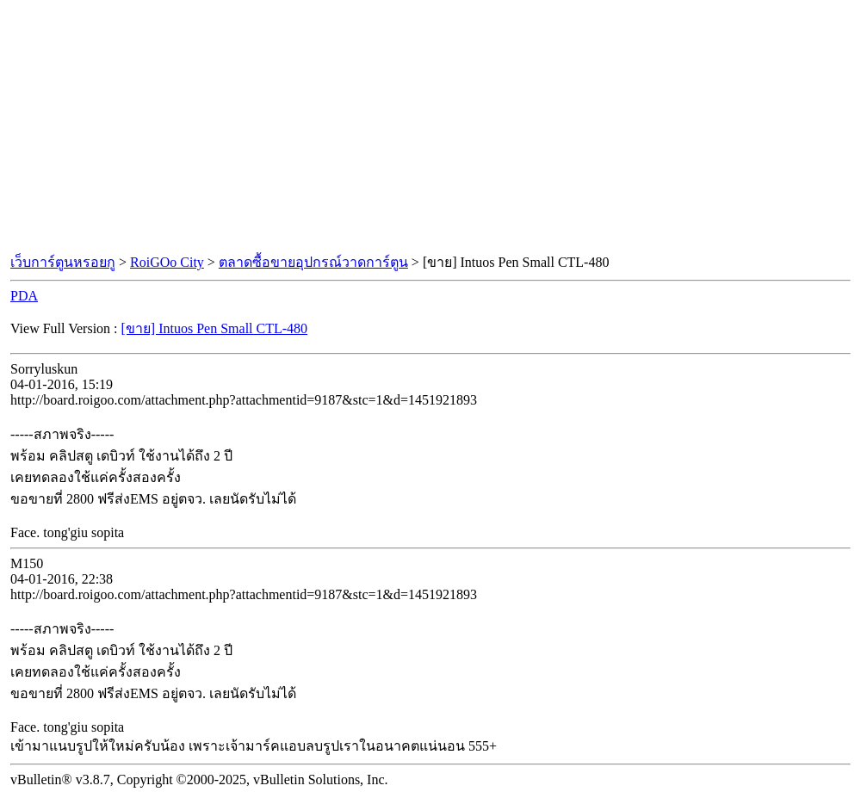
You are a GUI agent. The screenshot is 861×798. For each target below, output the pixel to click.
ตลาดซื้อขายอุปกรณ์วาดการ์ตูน (313, 262)
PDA (24, 295)
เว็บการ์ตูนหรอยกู (62, 262)
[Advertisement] (430, 127)
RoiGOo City (167, 262)
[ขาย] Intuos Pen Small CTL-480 (214, 328)
